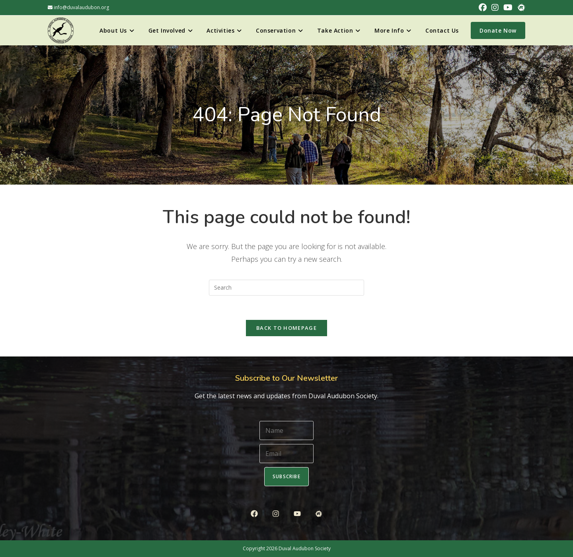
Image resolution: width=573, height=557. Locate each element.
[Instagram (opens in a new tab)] (495, 8)
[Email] (286, 453)
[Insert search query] (286, 288)
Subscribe (286, 476)
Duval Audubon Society (305, 548)
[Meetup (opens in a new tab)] (520, 8)
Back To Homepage (286, 327)
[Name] (286, 430)
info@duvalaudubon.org (78, 7)
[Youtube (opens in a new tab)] (508, 8)
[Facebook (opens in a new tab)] (482, 8)
